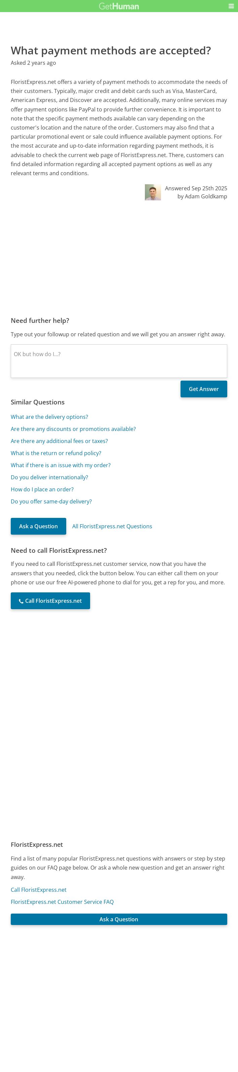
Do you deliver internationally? (49, 477)
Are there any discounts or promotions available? (73, 429)
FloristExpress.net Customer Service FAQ (62, 902)
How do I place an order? (42, 489)
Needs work (157, 969)
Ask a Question (38, 526)
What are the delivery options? (49, 417)
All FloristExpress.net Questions (112, 526)
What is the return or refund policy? (56, 453)
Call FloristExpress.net (39, 889)
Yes (132, 969)
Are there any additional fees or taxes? (59, 441)
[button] (231, 6)
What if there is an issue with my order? (61, 465)
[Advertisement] (119, 258)
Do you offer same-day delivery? (51, 501)
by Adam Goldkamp (202, 196)
